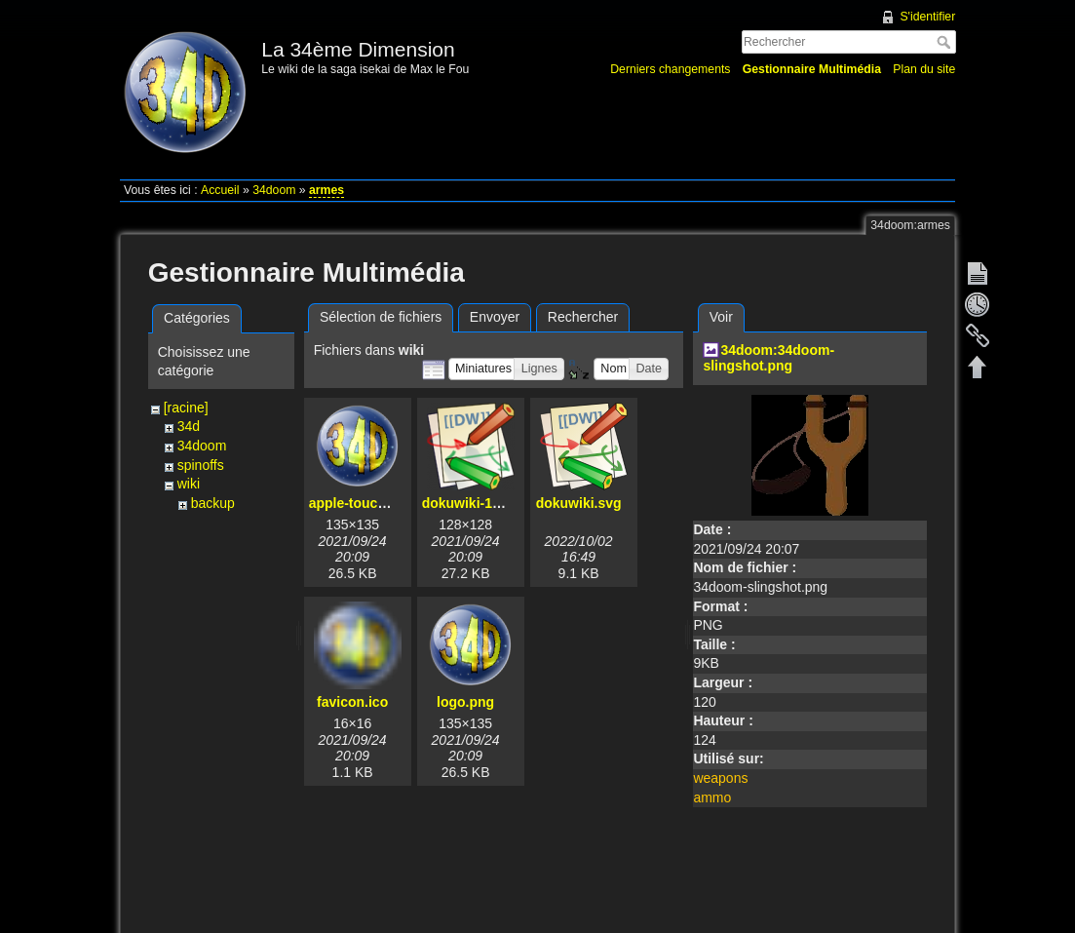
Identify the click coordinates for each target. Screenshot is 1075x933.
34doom (273, 190)
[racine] (186, 407)
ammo (712, 797)
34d (188, 426)
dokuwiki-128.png (479, 503)
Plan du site (924, 69)
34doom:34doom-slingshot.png (768, 358)
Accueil (220, 190)
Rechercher (946, 42)
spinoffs (200, 465)
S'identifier (927, 16)
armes (326, 190)
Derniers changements (670, 69)
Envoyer (494, 317)
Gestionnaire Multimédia (812, 69)
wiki (188, 483)
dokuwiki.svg (579, 503)
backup (213, 503)
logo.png (465, 702)
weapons (720, 778)
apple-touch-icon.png (378, 503)
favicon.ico (352, 702)
